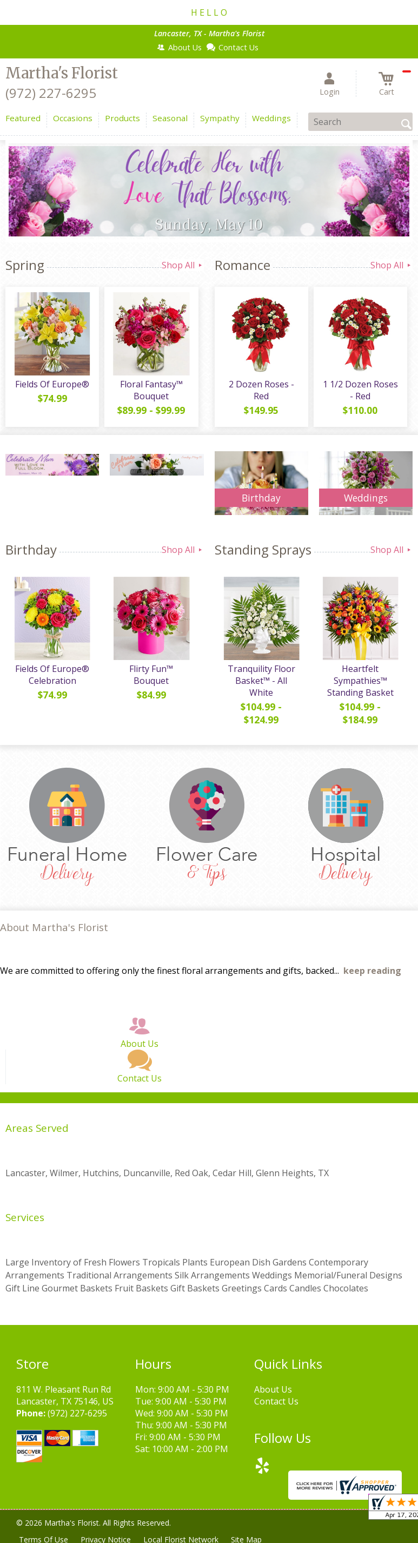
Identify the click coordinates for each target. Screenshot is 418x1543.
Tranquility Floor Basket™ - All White (261, 680)
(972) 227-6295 (50, 93)
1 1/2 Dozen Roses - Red (360, 390)
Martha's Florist (61, 73)
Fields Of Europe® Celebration (52, 675)
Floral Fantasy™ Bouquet (151, 390)
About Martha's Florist (54, 927)
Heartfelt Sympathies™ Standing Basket (360, 680)
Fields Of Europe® (52, 384)
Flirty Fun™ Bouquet (151, 675)
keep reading (372, 971)
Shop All (183, 265)
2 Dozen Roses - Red (261, 390)
